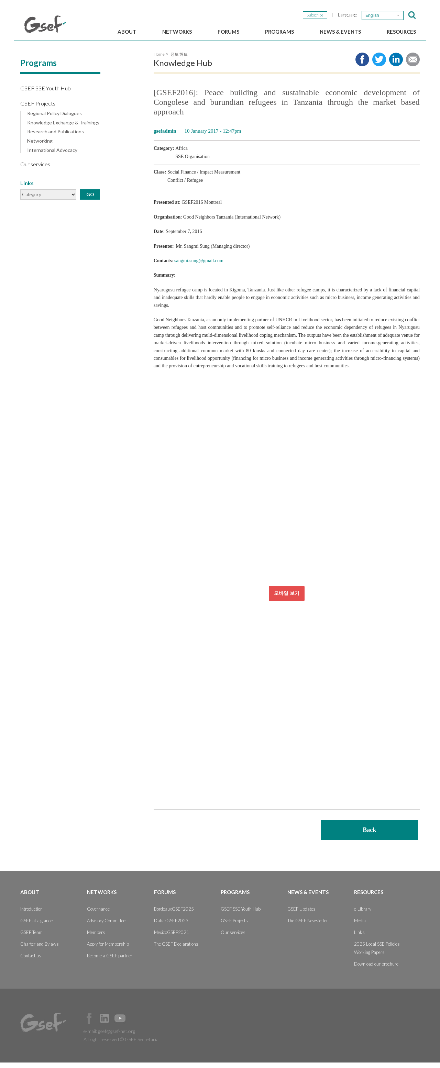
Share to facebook (362, 65)
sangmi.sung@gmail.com (198, 266)
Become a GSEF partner (109, 961)
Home (159, 60)
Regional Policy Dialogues (54, 119)
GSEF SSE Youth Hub (45, 94)
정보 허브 (179, 60)
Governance (98, 914)
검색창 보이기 (412, 15)
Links (359, 938)
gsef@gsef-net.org (116, 1036)
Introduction (31, 914)
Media (360, 926)
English (372, 15)
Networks (177, 32)
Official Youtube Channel (119, 1023)
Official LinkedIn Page (104, 1023)
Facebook (89, 1023)
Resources (401, 32)
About (127, 32)
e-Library (362, 914)
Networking (40, 146)
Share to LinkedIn (396, 65)
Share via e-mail (413, 65)
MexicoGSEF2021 (171, 938)
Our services (35, 169)
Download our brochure (376, 969)
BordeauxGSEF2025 (174, 914)
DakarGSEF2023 (171, 926)
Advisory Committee (106, 926)
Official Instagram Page (135, 1023)
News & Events (340, 32)
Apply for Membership (108, 949)
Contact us (30, 961)
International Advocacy (52, 156)
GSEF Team (31, 938)
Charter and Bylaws (39, 949)
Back (369, 835)
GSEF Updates (301, 914)
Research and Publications (55, 137)
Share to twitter (379, 65)
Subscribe (315, 15)
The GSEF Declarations (176, 949)
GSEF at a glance (36, 926)
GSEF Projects (37, 108)
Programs (279, 32)
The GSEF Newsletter (307, 926)
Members (96, 938)
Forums (228, 32)
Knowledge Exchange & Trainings (63, 128)
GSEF (45, 24)
